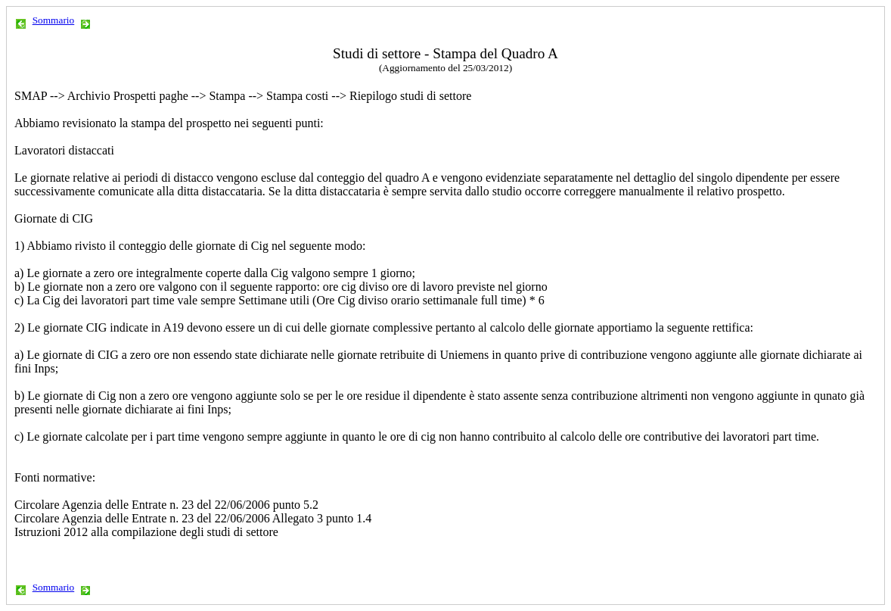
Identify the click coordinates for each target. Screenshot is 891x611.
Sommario (54, 20)
